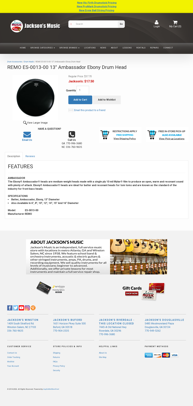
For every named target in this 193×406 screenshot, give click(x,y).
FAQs (55, 362)
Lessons (127, 48)
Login (157, 24)
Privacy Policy (59, 366)
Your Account (13, 366)
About (114, 48)
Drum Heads (29, 62)
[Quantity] (83, 90)
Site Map (102, 357)
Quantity (71, 90)
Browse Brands (69, 48)
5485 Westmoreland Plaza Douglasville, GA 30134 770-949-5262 (159, 327)
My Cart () (175, 24)
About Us (103, 353)
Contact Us (12, 353)
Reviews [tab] (30, 156)
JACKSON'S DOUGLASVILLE (164, 319)
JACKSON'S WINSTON (22, 319)
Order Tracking (13, 357)
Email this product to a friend (89, 110)
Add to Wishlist (107, 99)
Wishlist (10, 362)
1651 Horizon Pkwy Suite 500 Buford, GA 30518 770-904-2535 (69, 327)
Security (56, 370)
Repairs (154, 48)
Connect (168, 48)
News (103, 48)
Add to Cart (80, 99)
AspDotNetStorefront (51, 389)
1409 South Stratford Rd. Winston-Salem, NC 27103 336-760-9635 (21, 327)
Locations (90, 48)
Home (23, 48)
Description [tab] (13, 156)
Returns (56, 357)
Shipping (56, 353)
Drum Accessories (14, 62)
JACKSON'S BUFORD (67, 319)
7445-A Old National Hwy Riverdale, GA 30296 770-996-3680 (113, 331)
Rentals (140, 48)
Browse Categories (43, 48)
